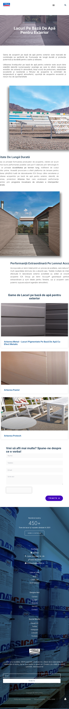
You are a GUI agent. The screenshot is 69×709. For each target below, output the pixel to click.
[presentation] (19, 490)
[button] (53, 5)
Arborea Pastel (12, 390)
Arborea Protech (12, 435)
